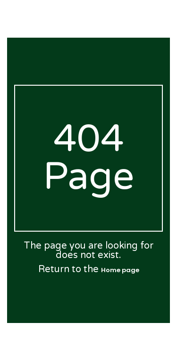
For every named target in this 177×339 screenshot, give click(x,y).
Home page (120, 270)
